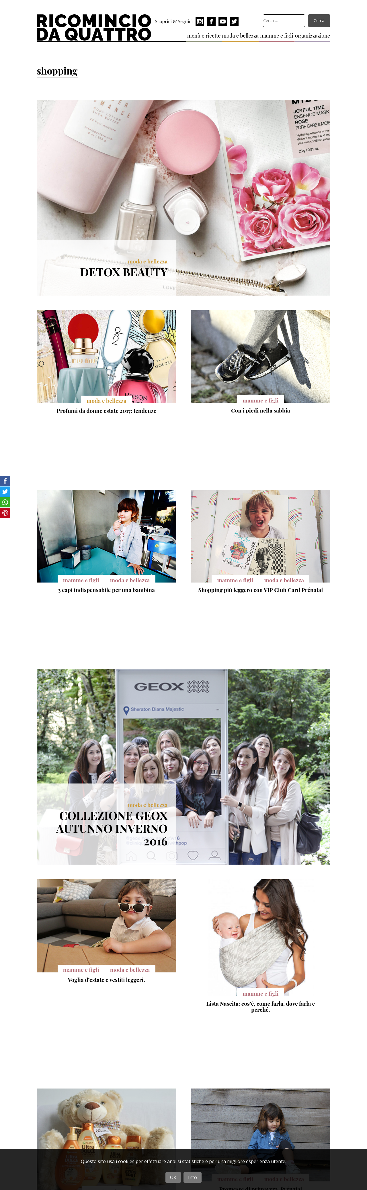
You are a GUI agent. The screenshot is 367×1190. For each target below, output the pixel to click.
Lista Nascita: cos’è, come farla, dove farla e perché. (260, 1006)
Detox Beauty (123, 271)
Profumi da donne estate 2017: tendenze (106, 410)
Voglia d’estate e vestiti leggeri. (106, 979)
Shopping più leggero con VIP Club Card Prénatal (260, 589)
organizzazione (312, 35)
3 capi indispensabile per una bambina (106, 589)
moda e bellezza (240, 35)
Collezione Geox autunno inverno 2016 (111, 828)
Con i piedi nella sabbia (260, 410)
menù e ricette (204, 35)
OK (173, 1177)
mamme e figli (276, 35)
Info (192, 1177)
